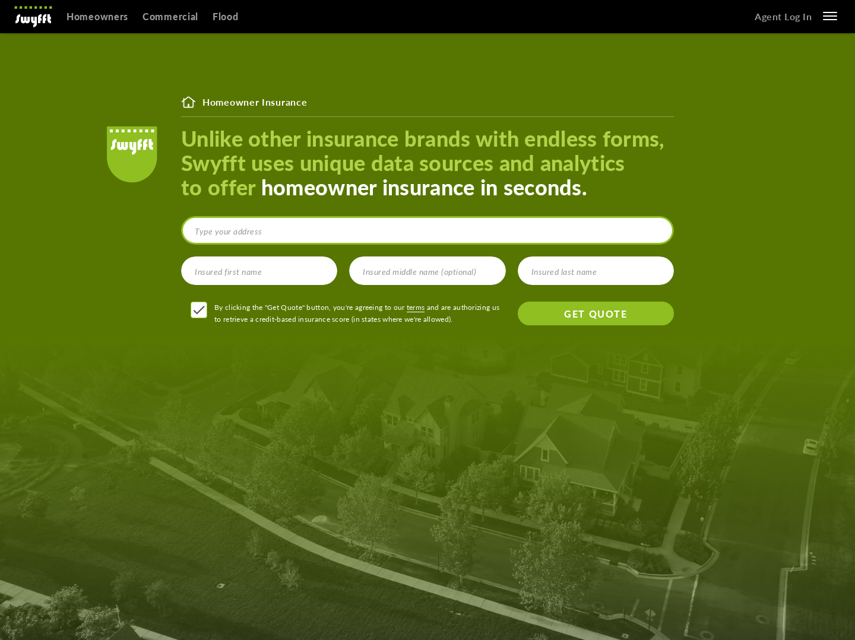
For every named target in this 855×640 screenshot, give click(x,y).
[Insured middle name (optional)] (427, 270)
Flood (226, 16)
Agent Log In (783, 16)
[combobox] (427, 230)
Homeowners (97, 16)
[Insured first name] (259, 270)
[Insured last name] (596, 270)
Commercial (170, 16)
